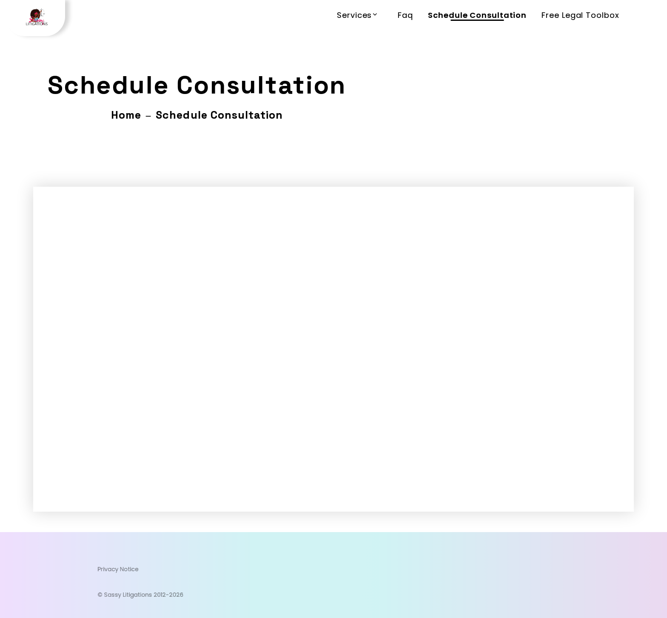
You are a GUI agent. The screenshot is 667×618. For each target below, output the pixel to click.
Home (126, 115)
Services (354, 15)
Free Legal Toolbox (580, 15)
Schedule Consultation (477, 15)
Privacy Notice (160, 571)
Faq (405, 15)
